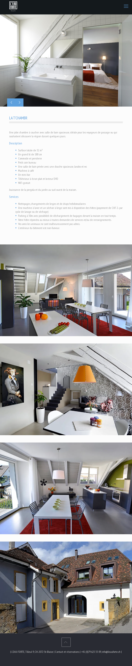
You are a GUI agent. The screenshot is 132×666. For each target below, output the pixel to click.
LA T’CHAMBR (18, 118)
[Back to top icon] (66, 642)
